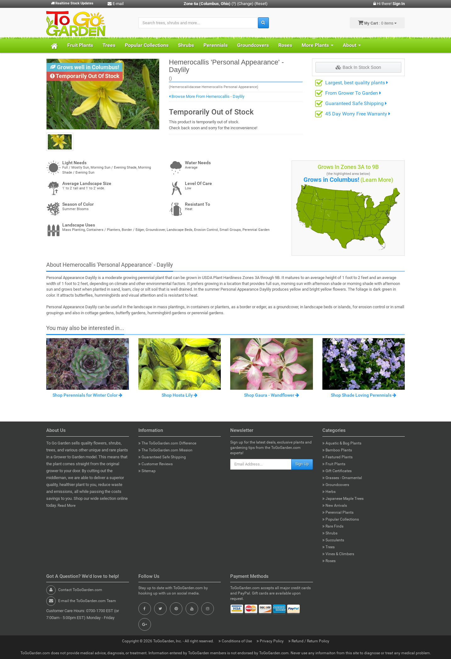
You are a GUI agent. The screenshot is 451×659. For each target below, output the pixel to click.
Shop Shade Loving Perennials (363, 395)
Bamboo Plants (337, 450)
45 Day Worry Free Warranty (357, 114)
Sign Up (302, 464)
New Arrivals (334, 505)
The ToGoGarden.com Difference (167, 443)
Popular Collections (147, 45)
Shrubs (186, 45)
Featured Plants (337, 457)
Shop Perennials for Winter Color (87, 395)
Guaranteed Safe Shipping (356, 103)
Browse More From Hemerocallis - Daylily (206, 96)
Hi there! (389, 3)
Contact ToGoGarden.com (80, 590)
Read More (66, 505)
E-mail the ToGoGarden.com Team (87, 601)
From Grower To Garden (353, 93)
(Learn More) (376, 179)
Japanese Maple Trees (343, 498)
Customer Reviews (155, 464)
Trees (109, 45)
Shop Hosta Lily (180, 395)
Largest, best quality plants (356, 83)
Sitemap (147, 471)
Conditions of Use (236, 641)
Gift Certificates (337, 471)
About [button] (352, 45)
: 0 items (377, 22)
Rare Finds (332, 526)
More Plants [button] (317, 45)
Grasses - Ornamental (342, 478)
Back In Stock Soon (358, 67)
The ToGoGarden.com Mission (165, 450)
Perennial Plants (338, 512)
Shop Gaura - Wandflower (271, 395)
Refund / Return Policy (308, 641)
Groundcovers (253, 45)
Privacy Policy (271, 641)
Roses (285, 45)
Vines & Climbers (338, 554)
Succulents (333, 540)
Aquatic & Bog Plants (341, 443)
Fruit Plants (80, 45)
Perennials (215, 45)
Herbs (329, 491)
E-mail (116, 3)
